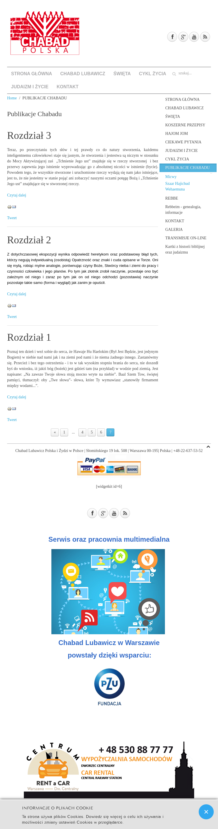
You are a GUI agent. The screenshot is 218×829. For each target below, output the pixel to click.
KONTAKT (68, 86)
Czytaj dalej (16, 195)
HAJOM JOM (176, 133)
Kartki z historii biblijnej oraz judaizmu (185, 249)
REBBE (171, 198)
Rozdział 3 (29, 135)
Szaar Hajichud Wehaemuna (177, 186)
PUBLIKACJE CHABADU (187, 168)
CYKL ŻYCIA (152, 73)
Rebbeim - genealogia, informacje (183, 210)
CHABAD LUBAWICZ (82, 73)
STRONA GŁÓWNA (31, 73)
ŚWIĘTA (122, 73)
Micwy (171, 177)
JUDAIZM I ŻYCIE (30, 86)
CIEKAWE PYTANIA (183, 142)
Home (12, 98)
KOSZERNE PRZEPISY (185, 125)
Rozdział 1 (29, 337)
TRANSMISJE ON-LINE (185, 238)
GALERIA (174, 229)
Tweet (12, 218)
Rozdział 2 (29, 240)
